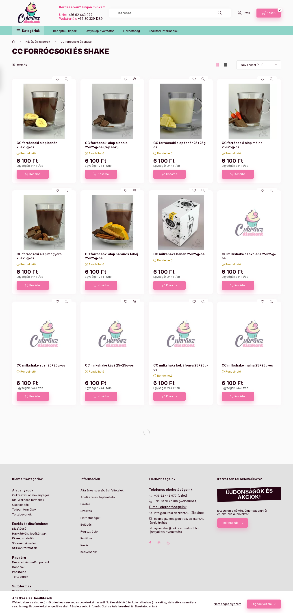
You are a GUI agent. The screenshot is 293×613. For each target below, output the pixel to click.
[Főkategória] (13, 42)
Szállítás (86, 511)
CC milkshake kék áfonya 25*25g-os (180, 367)
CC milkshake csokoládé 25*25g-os (249, 256)
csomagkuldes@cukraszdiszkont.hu (179, 518)
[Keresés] (219, 13)
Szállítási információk (163, 31)
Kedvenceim (89, 552)
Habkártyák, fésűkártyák (29, 533)
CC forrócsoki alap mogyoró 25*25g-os (39, 256)
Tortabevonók (22, 514)
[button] (28, 30)
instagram (159, 542)
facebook (150, 542)
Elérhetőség (131, 31)
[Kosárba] (33, 174)
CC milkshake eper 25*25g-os (41, 365)
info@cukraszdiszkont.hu (172, 513)
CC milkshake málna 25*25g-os (247, 365)
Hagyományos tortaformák (30, 595)
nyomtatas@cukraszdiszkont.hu (176, 528)
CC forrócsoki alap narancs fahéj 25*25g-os (111, 256)
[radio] (225, 65)
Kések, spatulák (23, 538)
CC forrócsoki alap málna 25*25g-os (242, 145)
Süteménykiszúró (24, 543)
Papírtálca (19, 572)
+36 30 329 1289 (90, 18)
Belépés (86, 524)
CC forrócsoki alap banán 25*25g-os (37, 145)
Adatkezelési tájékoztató (97, 497)
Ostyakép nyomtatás (100, 31)
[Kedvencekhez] (57, 79)
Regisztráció (89, 531)
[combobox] (170, 13)
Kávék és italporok (38, 41)
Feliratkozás (230, 522)
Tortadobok (20, 576)
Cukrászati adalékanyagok (31, 495)
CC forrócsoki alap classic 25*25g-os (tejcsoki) (106, 145)
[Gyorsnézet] (66, 79)
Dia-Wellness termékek (28, 500)
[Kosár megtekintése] (268, 13)
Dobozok (18, 567)
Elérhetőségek (90, 518)
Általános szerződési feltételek (102, 490)
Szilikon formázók (24, 548)
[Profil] (244, 13)
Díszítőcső (19, 528)
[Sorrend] (258, 64)
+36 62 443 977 (80, 15)
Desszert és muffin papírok (31, 562)
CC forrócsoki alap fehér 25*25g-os (180, 145)
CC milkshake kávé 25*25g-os (109, 365)
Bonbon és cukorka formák (31, 591)
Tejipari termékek (24, 509)
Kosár (84, 545)
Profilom (86, 538)
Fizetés (85, 504)
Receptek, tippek (65, 31)
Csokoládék (20, 504)
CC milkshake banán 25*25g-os (179, 254)
